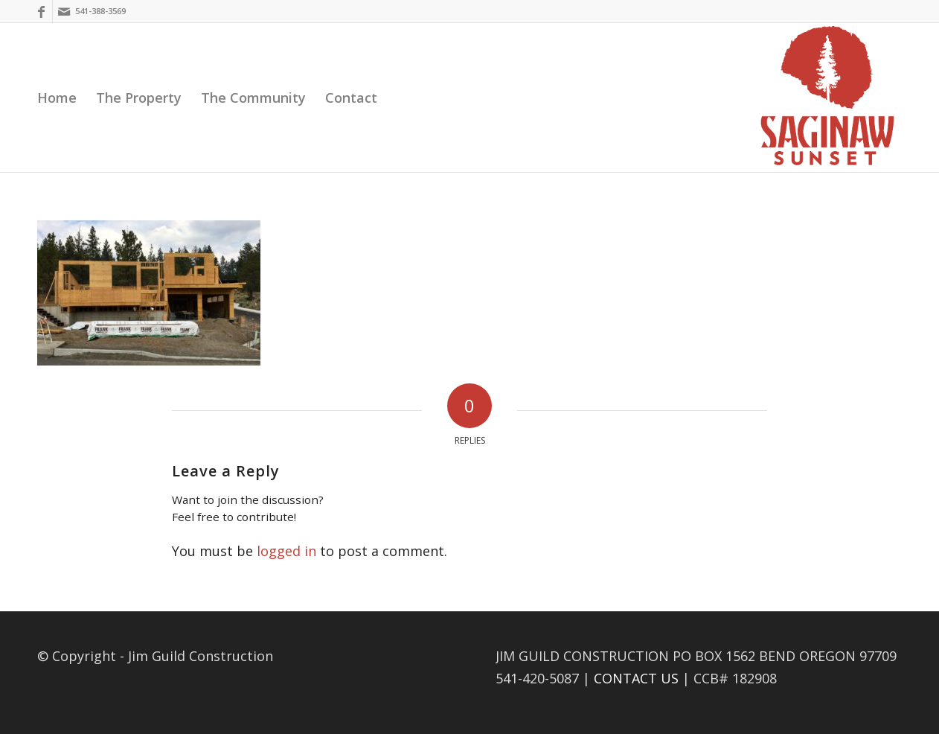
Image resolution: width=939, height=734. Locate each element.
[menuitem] (57, 97)
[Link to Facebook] (41, 11)
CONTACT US (636, 678)
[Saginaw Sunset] (827, 97)
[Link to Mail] (64, 11)
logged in (286, 551)
